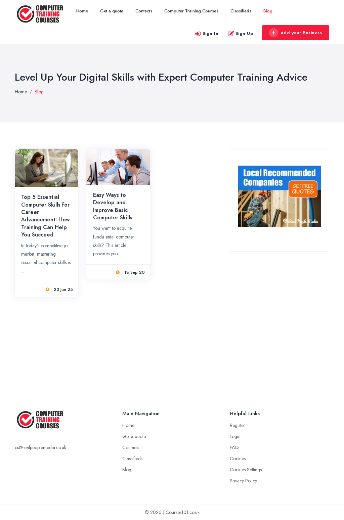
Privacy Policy (243, 480)
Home (82, 11)
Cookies (238, 458)
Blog (267, 11)
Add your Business (295, 33)
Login (235, 436)
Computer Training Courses (191, 11)
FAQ (234, 447)
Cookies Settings (246, 469)
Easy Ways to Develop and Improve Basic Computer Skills (112, 206)
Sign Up (240, 33)
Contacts (143, 11)
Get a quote (111, 11)
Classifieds (240, 11)
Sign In (206, 33)
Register (237, 425)
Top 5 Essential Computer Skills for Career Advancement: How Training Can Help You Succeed (45, 216)
